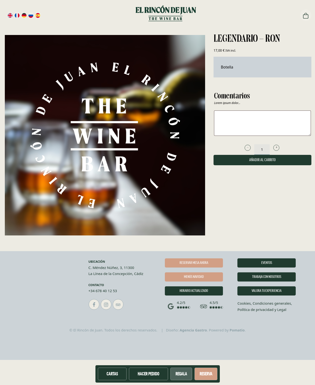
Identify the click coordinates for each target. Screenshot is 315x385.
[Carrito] (305, 15)
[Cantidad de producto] (262, 149)
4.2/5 (181, 302)
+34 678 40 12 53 (102, 290)
